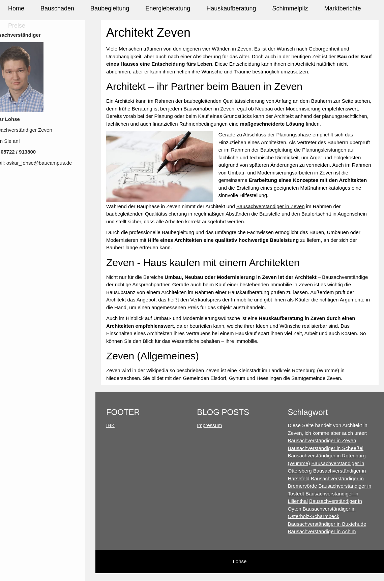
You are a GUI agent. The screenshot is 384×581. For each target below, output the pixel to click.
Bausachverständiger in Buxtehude (329, 531)
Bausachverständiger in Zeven (276, 214)
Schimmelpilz (290, 8)
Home (16, 8)
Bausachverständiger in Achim (324, 539)
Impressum (213, 433)
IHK (116, 433)
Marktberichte (342, 8)
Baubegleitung (109, 8)
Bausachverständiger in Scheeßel (327, 455)
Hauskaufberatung (231, 8)
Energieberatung (167, 8)
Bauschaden (57, 8)
